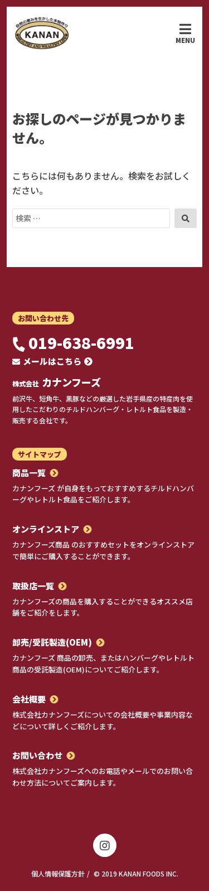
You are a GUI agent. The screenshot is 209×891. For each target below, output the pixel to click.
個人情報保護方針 (58, 873)
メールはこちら (52, 361)
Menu (185, 33)
